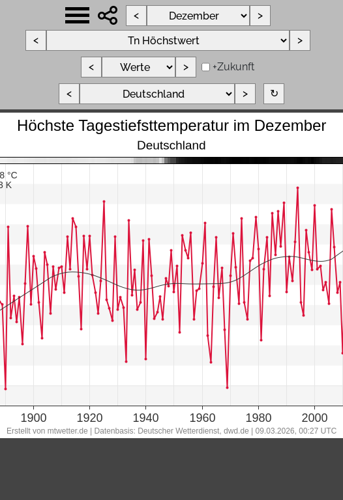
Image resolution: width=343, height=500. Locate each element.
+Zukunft (233, 67)
